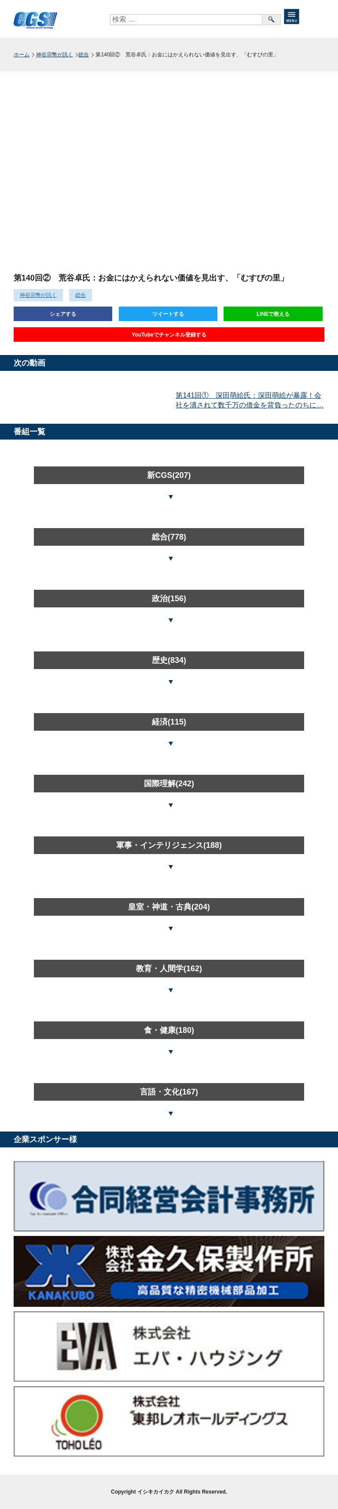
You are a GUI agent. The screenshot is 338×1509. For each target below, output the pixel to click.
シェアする (63, 314)
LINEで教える (273, 314)
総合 (83, 55)
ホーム (21, 55)
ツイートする (168, 314)
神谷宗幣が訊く (54, 55)
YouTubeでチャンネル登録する (169, 335)
